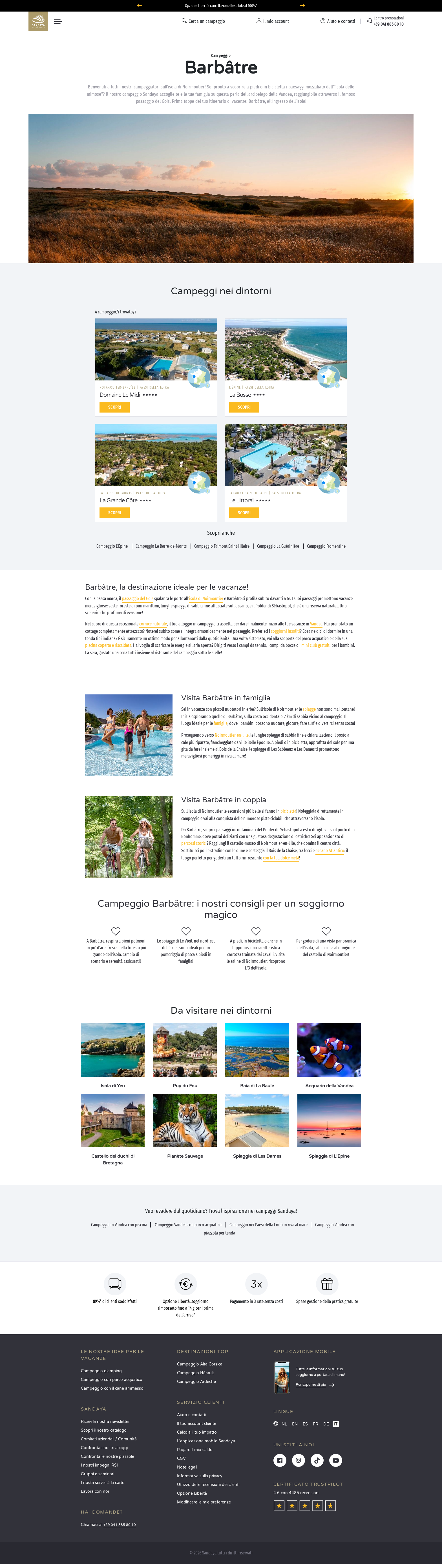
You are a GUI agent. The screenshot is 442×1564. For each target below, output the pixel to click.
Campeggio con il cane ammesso (112, 1388)
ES (305, 1424)
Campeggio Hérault (195, 1373)
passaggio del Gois (137, 598)
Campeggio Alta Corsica (199, 1364)
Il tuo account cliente (196, 1423)
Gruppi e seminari (97, 1474)
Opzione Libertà (192, 1493)
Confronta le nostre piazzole (107, 1456)
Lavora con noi (95, 1491)
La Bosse (240, 395)
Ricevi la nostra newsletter (105, 1421)
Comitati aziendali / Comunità (109, 1439)
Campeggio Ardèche (196, 1381)
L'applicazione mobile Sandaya (206, 1441)
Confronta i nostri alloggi (104, 1447)
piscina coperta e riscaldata (108, 645)
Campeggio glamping (101, 1371)
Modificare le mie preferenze (204, 1502)
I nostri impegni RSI (99, 1465)
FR (315, 1424)
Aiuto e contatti (191, 1414)
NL (284, 1424)
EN (295, 1424)
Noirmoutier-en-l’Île (232, 735)
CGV (181, 1458)
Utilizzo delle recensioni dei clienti (208, 1484)
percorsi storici (194, 843)
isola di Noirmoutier (206, 598)
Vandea (316, 624)
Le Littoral (241, 500)
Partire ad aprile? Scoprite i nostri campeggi (221, 5)
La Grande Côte (118, 500)
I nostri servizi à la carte (102, 1482)
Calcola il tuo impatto (197, 1432)
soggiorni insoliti (285, 631)
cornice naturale (153, 624)
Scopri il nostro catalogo (104, 1430)
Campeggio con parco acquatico (111, 1379)
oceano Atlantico (329, 850)
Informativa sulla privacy (199, 1476)
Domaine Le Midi (120, 395)
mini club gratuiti (316, 645)
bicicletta (288, 811)
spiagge (309, 709)
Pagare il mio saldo (195, 1449)
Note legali (187, 1467)
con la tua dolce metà (281, 858)
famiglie (220, 723)
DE (326, 1424)
